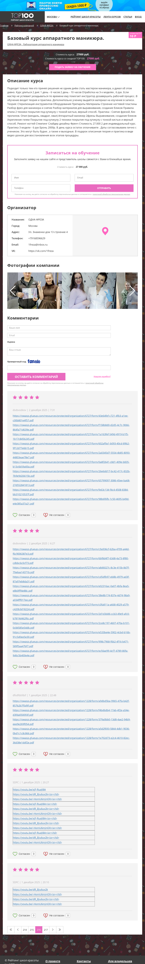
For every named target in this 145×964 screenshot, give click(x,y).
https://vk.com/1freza (41, 251)
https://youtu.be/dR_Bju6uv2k (30, 889)
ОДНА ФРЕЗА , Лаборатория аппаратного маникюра (35, 44)
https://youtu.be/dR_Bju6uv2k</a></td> (36, 794)
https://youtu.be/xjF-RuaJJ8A (29, 789)
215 (32, 929)
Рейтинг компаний (24, 25)
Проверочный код (16, 361)
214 (25, 929)
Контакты (84, 961)
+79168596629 (36, 238)
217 (46, 929)
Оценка (11, 342)
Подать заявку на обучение (72, 67)
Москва (53, 16)
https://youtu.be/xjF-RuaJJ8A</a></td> (35, 804)
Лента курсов (112, 16)
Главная (4, 25)
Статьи (127, 16)
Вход (138, 16)
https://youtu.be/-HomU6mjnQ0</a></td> (37, 799)
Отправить (104, 188)
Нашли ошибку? (102, 376)
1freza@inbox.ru (38, 244)
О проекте (52, 961)
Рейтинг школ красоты (86, 16)
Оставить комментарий (36, 377)
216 (39, 929)
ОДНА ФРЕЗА (46, 25)
